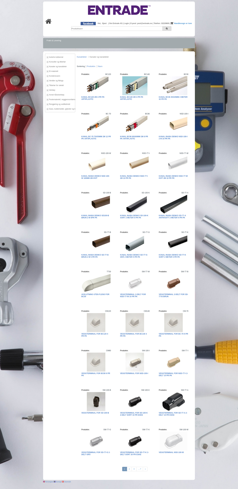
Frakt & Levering (54, 40)
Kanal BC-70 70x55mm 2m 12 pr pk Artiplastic (96, 138)
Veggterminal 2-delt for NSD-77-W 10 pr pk (133, 295)
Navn (100, 66)
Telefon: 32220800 (162, 23)
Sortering (81, 66)
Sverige (57, 482)
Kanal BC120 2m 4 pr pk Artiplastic (92, 98)
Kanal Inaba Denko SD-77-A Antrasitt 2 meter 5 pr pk (172, 216)
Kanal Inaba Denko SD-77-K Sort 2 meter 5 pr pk (172, 256)
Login (126, 23)
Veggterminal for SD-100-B (95, 413)
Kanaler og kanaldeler (58, 66)
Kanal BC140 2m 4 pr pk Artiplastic (131, 98)
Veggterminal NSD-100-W (171, 452)
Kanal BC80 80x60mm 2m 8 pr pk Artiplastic (134, 138)
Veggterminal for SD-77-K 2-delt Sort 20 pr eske (134, 453)
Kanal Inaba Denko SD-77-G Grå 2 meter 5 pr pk (133, 256)
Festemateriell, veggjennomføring (61, 99)
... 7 (139, 469)
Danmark (66, 482)
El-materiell (53, 71)
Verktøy (52, 90)
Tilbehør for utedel (56, 85)
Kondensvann (54, 76)
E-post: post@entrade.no (141, 23)
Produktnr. (91, 66)
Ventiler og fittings (56, 81)
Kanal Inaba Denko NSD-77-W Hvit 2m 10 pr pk (173, 177)
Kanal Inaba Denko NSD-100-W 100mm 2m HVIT (95, 177)
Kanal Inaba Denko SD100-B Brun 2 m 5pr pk (95, 216)
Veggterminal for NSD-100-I (134, 373)
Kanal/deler (82, 57)
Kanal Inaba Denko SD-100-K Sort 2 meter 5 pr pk (134, 216)
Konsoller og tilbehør (57, 62)
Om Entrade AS (116, 23)
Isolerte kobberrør (56, 57)
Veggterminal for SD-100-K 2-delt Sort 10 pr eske (134, 414)
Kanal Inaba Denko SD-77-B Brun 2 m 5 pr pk (95, 256)
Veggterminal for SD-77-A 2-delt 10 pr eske (173, 414)
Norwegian (48, 482)
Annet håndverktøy (56, 95)
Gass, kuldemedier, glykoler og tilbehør (61, 109)
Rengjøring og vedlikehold (59, 104)
